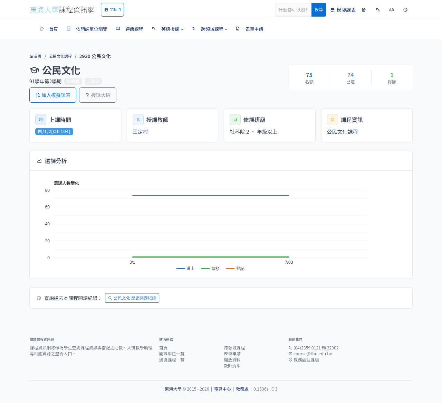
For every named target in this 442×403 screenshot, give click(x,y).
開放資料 (232, 360)
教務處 (242, 389)
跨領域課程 (234, 348)
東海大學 (173, 389)
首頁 (35, 56)
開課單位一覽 (172, 353)
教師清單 (232, 366)
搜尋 (319, 9)
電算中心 (222, 389)
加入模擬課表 (52, 95)
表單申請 (232, 353)
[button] (167, 29)
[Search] (297, 10)
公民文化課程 (60, 56)
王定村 (140, 131)
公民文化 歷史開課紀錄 (132, 297)
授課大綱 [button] (97, 95)
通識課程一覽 (172, 360)
